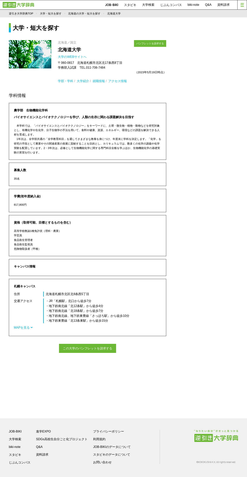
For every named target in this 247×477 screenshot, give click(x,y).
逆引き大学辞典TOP (21, 13)
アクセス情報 (117, 81)
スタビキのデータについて (111, 454)
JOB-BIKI (111, 5)
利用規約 (99, 438)
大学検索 (148, 4)
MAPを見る (23, 327)
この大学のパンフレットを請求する (87, 348)
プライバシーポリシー (108, 431)
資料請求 (223, 4)
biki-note (193, 4)
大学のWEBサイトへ (72, 56)
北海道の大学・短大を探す (84, 13)
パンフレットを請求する (150, 42)
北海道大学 (69, 49)
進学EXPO (43, 431)
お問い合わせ (102, 462)
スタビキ (130, 5)
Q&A (208, 4)
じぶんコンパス (171, 5)
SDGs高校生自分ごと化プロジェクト (62, 438)
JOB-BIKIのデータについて (112, 446)
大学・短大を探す (51, 13)
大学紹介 (83, 81)
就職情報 (99, 81)
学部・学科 (65, 81)
